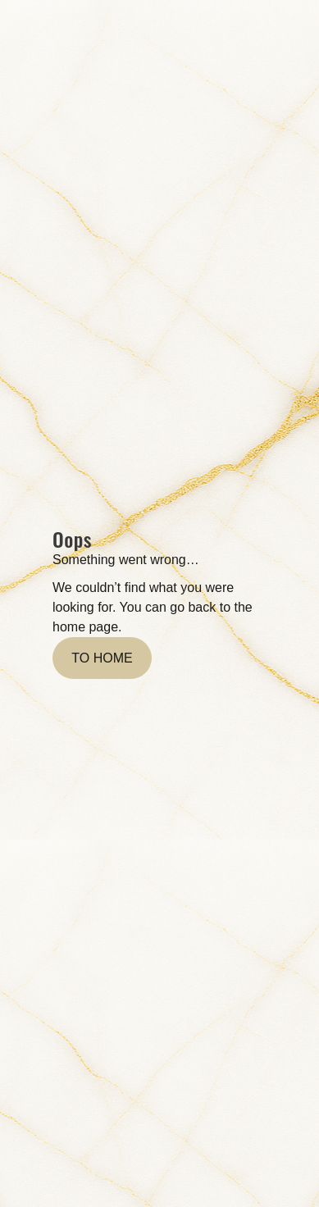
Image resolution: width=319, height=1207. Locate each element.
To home (101, 658)
